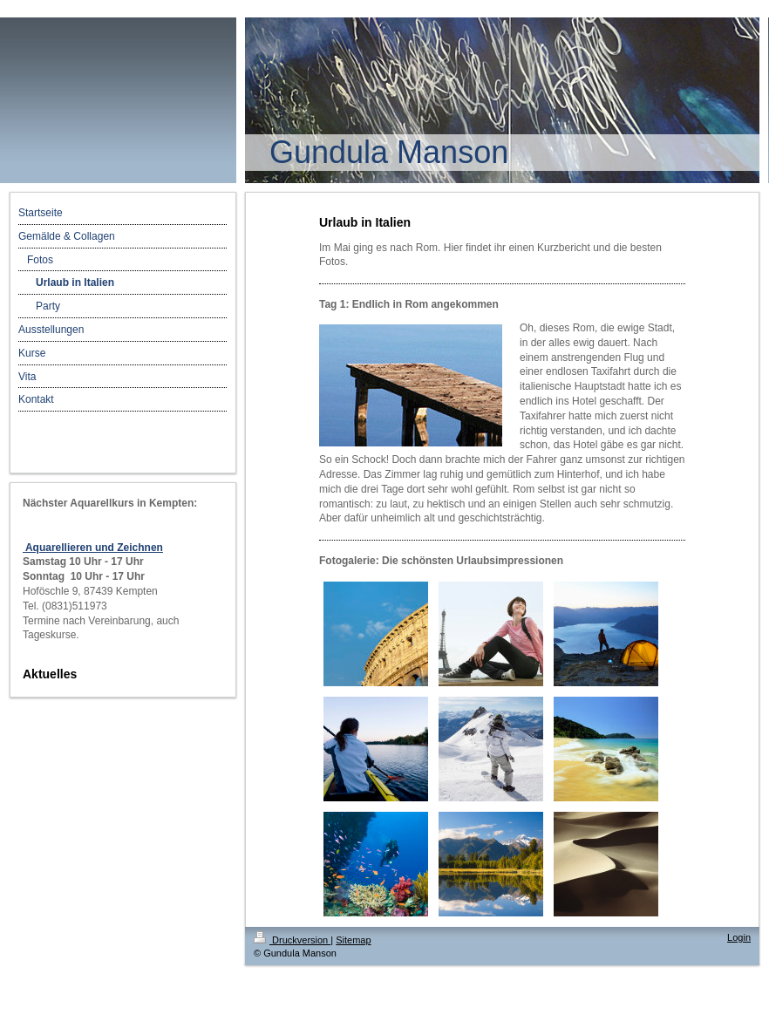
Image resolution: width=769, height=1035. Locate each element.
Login (739, 937)
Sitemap (353, 940)
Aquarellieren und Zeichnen (93, 547)
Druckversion (292, 940)
